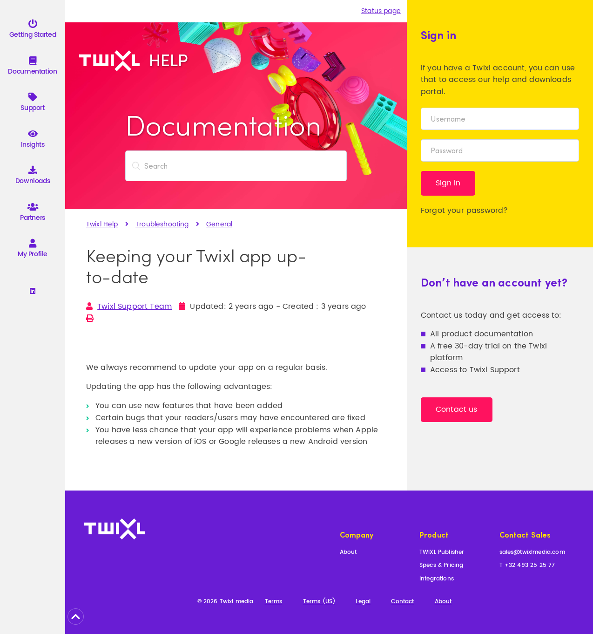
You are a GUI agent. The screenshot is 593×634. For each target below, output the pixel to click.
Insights (33, 140)
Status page (381, 11)
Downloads (32, 176)
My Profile (32, 249)
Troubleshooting (162, 224)
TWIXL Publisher (441, 553)
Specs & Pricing (441, 566)
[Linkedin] (32, 291)
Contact (402, 602)
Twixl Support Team (134, 306)
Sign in (448, 183)
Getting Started (32, 30)
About (348, 553)
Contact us (457, 409)
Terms (274, 602)
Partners (32, 213)
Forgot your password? (464, 211)
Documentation (32, 67)
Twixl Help (102, 224)
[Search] (236, 165)
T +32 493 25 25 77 (527, 566)
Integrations (436, 579)
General (219, 224)
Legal (363, 602)
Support (32, 103)
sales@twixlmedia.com (532, 553)
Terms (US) (319, 602)
